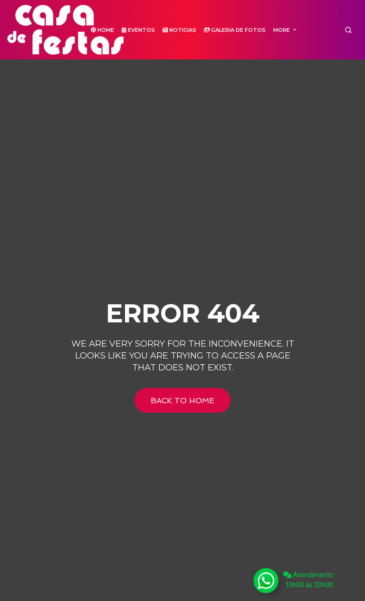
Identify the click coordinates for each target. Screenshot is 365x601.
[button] (348, 29)
